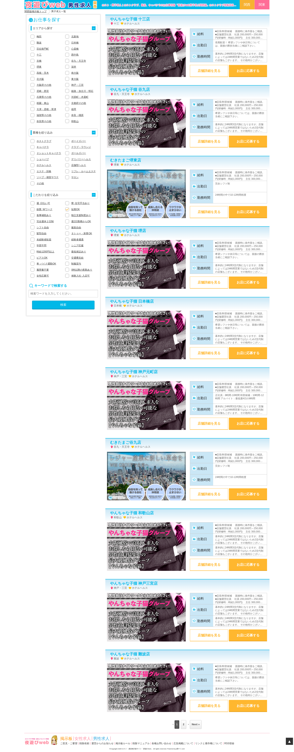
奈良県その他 (44, 121)
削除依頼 (84, 743)
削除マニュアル (141, 743)
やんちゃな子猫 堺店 (128, 231)
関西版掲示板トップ (35, 11)
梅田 (39, 36)
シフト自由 (43, 227)
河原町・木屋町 (79, 97)
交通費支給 (77, 257)
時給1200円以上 (45, 251)
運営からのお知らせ (102, 743)
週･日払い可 (43, 203)
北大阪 (40, 79)
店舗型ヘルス (78, 165)
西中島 (75, 54)
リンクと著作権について (208, 743)
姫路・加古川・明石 (82, 91)
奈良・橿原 (77, 115)
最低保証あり (78, 251)
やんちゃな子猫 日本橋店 (132, 301)
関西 (247, 4)
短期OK (75, 209)
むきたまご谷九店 (125, 442)
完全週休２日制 (45, 221)
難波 (39, 42)
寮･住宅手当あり (80, 203)
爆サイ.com (180, 749)
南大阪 (75, 72)
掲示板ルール (123, 743)
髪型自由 (41, 233)
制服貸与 (76, 263)
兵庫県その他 (44, 97)
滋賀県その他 (44, 115)
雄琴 (73, 109)
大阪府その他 (44, 85)
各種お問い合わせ (161, 743)
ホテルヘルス (44, 165)
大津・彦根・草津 (46, 109)
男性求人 (101, 738)
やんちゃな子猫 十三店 (130, 19)
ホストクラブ (44, 141)
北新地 (75, 36)
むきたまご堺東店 (125, 160)
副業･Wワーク (44, 209)
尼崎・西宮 (43, 91)
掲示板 (66, 738)
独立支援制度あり (81, 215)
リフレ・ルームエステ (83, 171)
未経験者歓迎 (44, 239)
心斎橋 (75, 48)
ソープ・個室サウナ (48, 177)
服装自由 (76, 227)
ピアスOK (42, 257)
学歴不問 (41, 245)
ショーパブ (43, 159)
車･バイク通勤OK (46, 263)
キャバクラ (43, 147)
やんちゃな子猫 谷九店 (130, 89)
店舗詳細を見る (209, 71)
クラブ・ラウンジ (81, 147)
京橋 (39, 60)
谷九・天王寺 (78, 60)
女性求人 (83, 738)
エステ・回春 (44, 171)
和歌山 (75, 121)
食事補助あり (44, 215)
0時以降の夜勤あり (81, 269)
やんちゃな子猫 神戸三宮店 (134, 583)
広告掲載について (183, 743)
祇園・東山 (43, 103)
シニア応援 (77, 245)
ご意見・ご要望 (68, 743)
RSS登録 (229, 743)
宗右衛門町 (43, 48)
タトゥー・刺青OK (81, 233)
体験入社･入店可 (80, 275)
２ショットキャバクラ (49, 153)
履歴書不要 (43, 269)
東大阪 (75, 79)
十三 (39, 54)
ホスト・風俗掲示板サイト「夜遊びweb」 (137, 749)
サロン (75, 177)
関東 (262, 4)
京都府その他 (78, 103)
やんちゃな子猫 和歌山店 (132, 513)
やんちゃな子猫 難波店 (130, 654)
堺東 (39, 66)
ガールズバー (78, 153)
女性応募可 (43, 275)
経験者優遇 (77, 239)
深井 (73, 66)
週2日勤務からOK (81, 221)
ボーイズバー (78, 141)
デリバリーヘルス (81, 159)
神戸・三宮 (77, 85)
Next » (196, 724)
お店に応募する (248, 71)
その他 (40, 183)
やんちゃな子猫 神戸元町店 (134, 372)
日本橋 (75, 42)
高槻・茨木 (43, 72)
